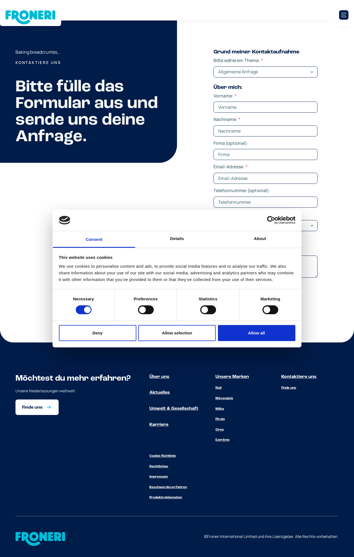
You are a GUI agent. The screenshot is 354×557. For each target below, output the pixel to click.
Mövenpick (224, 398)
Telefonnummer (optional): (242, 190)
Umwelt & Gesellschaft (173, 408)
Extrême (222, 440)
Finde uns (288, 388)
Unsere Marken (232, 377)
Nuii (218, 388)
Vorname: (225, 96)
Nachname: (227, 119)
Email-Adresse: (231, 167)
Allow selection (177, 333)
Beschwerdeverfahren (168, 487)
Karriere (158, 424)
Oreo (219, 429)
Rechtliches (158, 466)
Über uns (159, 377)
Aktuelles (159, 392)
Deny (97, 333)
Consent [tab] (94, 239)
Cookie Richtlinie (162, 456)
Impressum (158, 476)
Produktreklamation (165, 497)
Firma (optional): (231, 143)
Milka (219, 409)
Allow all (256, 333)
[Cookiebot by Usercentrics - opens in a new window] (271, 220)
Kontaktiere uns (298, 377)
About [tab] (260, 238)
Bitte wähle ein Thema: (238, 60)
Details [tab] (177, 238)
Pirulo (220, 419)
